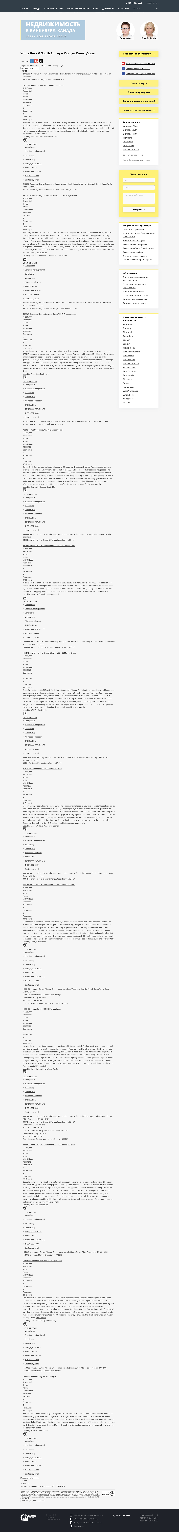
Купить (77, 3)
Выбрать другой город (133, 155)
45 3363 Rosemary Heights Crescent (50, 314)
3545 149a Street (42, 769)
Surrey (126, 383)
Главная (24, 9)
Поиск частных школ (133, 291)
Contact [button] (49, 65)
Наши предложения (53, 9)
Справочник (124, 3)
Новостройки (138, 3)
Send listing (29, 155)
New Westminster (131, 351)
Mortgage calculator (33, 163)
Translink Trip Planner (134, 229)
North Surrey (129, 359)
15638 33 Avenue (42, 1376)
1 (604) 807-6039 (32, 176)
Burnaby (127, 328)
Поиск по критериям (139, 92)
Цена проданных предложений (138, 101)
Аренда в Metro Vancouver (105, 3)
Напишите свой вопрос (134, 195)
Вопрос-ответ (64, 3)
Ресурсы (137, 9)
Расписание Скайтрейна (135, 244)
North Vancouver (131, 149)
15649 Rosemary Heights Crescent (49, 653)
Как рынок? (123, 9)
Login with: (25, 61)
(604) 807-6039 (135, 6)
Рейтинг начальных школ (136, 299)
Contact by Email (32, 180)
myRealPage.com (37, 1500)
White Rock (128, 395)
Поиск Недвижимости (78, 9)
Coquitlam (128, 141)
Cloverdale (128, 332)
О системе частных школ (135, 295)
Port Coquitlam (130, 371)
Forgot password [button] (27, 65)
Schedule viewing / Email (35, 151)
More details (42, 134)
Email (127, 188)
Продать (87, 3)
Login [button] (61, 65)
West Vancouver (130, 391)
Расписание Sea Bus (133, 252)
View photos (30, 147)
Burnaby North (130, 133)
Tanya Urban (77, 1526)
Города (36, 9)
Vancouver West (130, 126)
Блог (95, 9)
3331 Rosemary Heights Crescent (49, 884)
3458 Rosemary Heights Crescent (49, 545)
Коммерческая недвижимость (139, 110)
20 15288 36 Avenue (43, 85)
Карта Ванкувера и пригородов (136, 160)
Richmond (127, 137)
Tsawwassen (129, 387)
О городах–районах (28, 3)
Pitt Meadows (129, 367)
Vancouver (128, 324)
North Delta (128, 355)
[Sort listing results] (30, 68)
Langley (126, 343)
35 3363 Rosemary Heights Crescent (50, 195)
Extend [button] (38, 65)
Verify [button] (43, 65)
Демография (108, 9)
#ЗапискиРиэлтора (47, 3)
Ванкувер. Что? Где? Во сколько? (138, 73)
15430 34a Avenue (42, 1260)
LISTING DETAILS (30, 144)
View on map (30, 159)
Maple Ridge (129, 347)
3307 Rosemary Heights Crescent (49, 1145)
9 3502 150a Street (43, 430)
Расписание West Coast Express (138, 248)
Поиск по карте (139, 83)
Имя (126, 180)
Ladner (126, 340)
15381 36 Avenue (42, 1009)
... (26, 1483)
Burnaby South (130, 129)
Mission (127, 402)
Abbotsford (128, 398)
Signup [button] (55, 65)
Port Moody (128, 145)
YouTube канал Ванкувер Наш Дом (138, 63)
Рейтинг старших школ (134, 303)
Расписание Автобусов (134, 240)
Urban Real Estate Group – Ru (136, 68)
